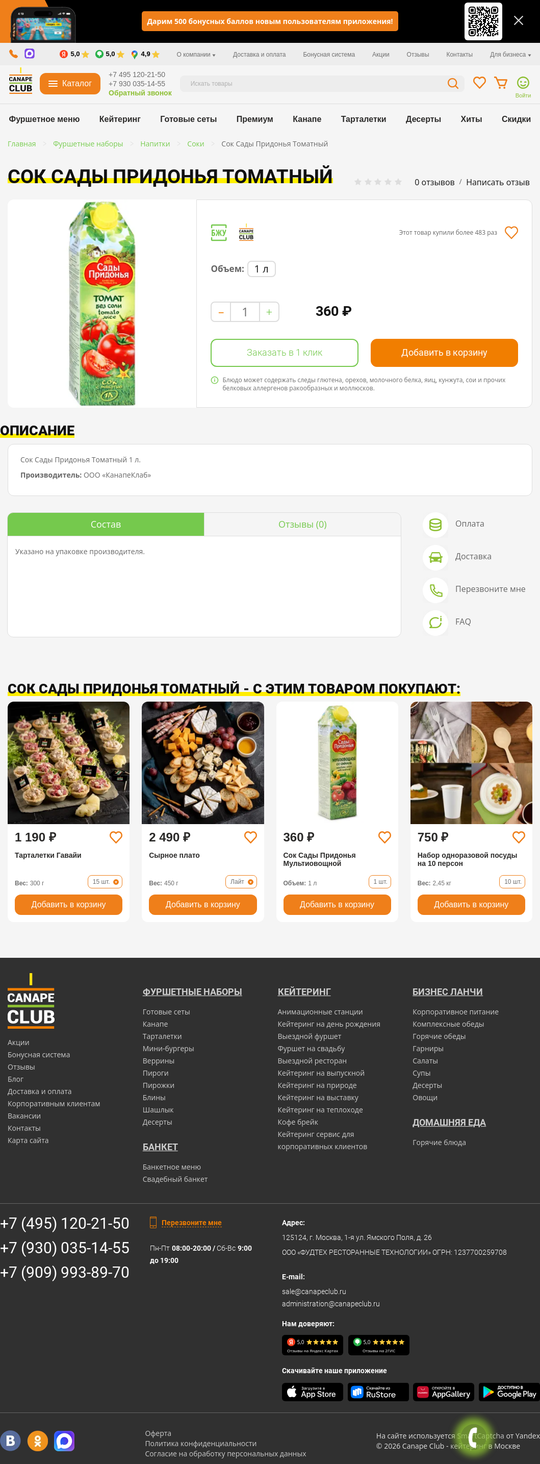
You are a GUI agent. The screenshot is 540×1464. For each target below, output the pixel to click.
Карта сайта (28, 1140)
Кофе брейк (298, 1122)
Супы (421, 1073)
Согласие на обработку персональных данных (225, 1453)
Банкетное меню (172, 1167)
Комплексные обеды (448, 1024)
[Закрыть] (518, 20)
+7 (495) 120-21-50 (65, 1223)
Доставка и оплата (259, 55)
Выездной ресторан (312, 1060)
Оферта (158, 1433)
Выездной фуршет (310, 1036)
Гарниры (428, 1048)
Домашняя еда (449, 1122)
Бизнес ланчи (448, 991)
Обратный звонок (140, 93)
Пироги (156, 1073)
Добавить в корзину (444, 352)
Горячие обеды (439, 1036)
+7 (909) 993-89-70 (65, 1272)
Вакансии (24, 1116)
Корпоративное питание (456, 1011)
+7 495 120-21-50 (137, 74)
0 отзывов (434, 182)
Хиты (471, 119)
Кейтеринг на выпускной (321, 1073)
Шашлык (158, 1109)
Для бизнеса (510, 54)
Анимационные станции (320, 1011)
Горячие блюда (439, 1142)
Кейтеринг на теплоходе (320, 1109)
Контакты (459, 55)
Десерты (423, 119)
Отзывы (418, 55)
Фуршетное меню (44, 119)
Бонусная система (329, 55)
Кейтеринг (120, 119)
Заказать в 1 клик (284, 352)
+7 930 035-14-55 (137, 84)
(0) (302, 524)
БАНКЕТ (160, 1147)
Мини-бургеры (168, 1048)
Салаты (425, 1060)
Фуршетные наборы (192, 991)
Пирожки (159, 1085)
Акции (381, 55)
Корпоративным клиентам (54, 1103)
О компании (196, 54)
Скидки (516, 119)
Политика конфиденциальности (200, 1443)
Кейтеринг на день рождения (329, 1024)
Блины (154, 1097)
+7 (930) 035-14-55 (65, 1248)
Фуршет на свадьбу (311, 1048)
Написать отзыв (498, 182)
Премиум (255, 119)
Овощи (425, 1097)
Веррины (159, 1060)
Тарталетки (364, 119)
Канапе (307, 119)
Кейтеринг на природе (317, 1085)
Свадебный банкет (175, 1179)
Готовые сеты (188, 119)
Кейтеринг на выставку (318, 1097)
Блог (15, 1079)
